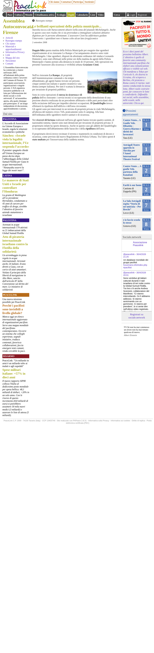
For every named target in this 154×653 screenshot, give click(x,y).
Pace (9, 15)
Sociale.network (132, 237)
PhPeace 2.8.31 (80, 420)
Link (8, 55)
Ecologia (61, 15)
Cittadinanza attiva (44, 15)
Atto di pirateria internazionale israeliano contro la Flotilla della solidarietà (15, 244)
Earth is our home (132, 185)
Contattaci (66, 2)
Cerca (117, 15)
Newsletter (11, 60)
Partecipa (78, 2)
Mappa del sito (13, 58)
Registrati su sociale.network (136, 316)
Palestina (9, 119)
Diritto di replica (138, 420)
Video (100, 15)
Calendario (82, 15)
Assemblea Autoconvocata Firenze (18, 26)
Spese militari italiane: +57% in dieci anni (13, 373)
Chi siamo (54, 2)
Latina (7, 175)
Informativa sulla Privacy (98, 420)
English (108, 14)
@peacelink (128, 254)
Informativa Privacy (15, 52)
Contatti (9, 63)
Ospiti (71, 15)
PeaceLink (10, 295)
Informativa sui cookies (120, 420)
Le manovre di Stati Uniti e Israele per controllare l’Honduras (15, 185)
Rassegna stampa (14, 40)
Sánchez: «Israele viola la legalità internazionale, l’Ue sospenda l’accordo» (15, 141)
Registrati (142, 15)
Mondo (28, 15)
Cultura (19, 15)
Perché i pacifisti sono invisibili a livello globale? (13, 309)
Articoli (9, 38)
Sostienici (89, 2)
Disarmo (8, 356)
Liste (92, 15)
